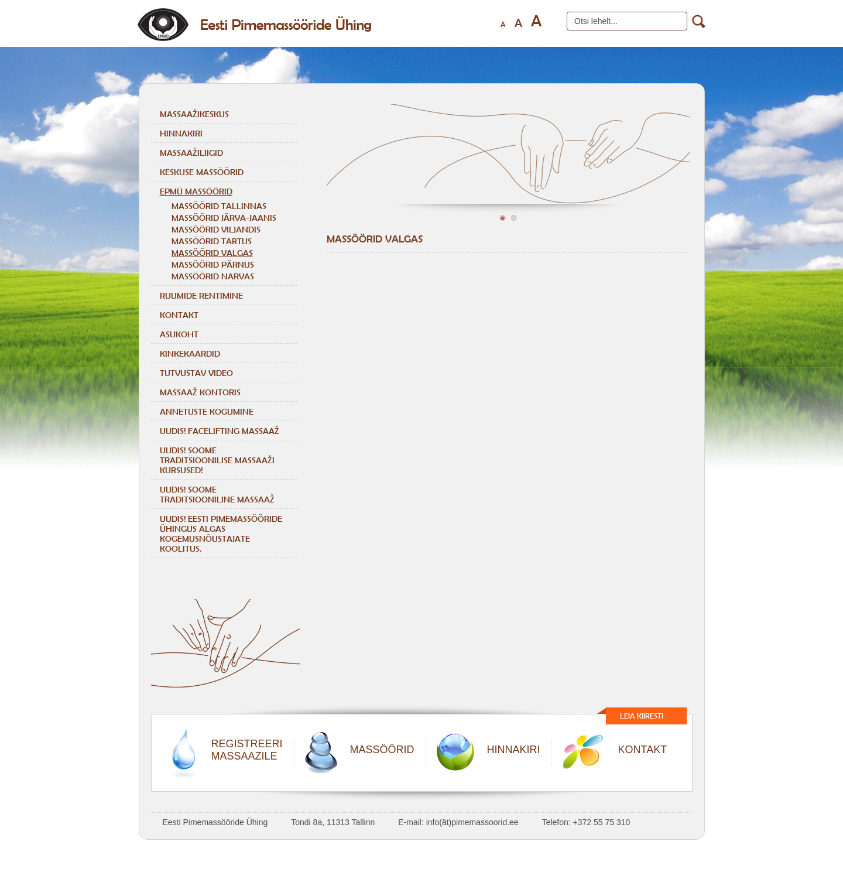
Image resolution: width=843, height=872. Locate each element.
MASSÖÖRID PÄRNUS (213, 264)
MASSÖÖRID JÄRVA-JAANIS (224, 218)
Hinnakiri (181, 133)
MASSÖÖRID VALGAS (212, 253)
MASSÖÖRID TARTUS (212, 241)
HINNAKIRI (513, 749)
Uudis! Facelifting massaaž (219, 431)
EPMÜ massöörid (196, 191)
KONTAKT (642, 749)
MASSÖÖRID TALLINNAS (219, 206)
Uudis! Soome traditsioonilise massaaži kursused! (217, 460)
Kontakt (179, 315)
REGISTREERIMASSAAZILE (247, 750)
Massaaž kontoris (200, 392)
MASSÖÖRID (382, 749)
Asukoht (179, 334)
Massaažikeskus (194, 114)
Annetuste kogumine (206, 411)
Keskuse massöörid (202, 172)
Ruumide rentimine (201, 295)
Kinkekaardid (190, 353)
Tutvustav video (196, 373)
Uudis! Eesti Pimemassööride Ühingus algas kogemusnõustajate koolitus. (221, 533)
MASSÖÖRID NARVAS (213, 276)
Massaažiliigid (191, 153)
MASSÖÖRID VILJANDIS (216, 229)
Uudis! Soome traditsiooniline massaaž (217, 494)
